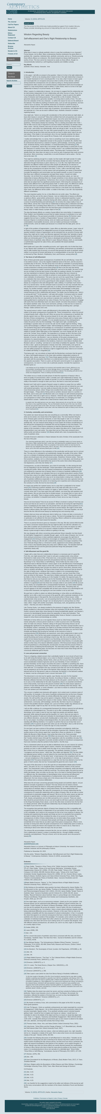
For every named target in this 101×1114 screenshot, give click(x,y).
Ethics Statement (11, 34)
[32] (71, 752)
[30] (49, 736)
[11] (47, 357)
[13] (44, 394)
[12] (62, 372)
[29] (32, 724)
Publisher (36, 1098)
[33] (32, 760)
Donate (65, 1098)
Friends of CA (13, 54)
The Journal (12, 22)
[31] (81, 738)
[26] (37, 633)
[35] (30, 836)
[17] (51, 463)
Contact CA (12, 38)
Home (10, 19)
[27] (64, 673)
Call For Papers (13, 24)
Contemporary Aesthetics (52, 1107)
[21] (81, 504)
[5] (70, 216)
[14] (37, 409)
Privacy (60, 1098)
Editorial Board (13, 40)
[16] (58, 448)
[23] (38, 583)
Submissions (12, 30)
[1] (76, 144)
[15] (48, 432)
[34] (75, 762)
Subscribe (11, 43)
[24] (74, 583)
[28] (61, 684)
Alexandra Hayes (56, 1092)
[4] (59, 209)
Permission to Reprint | (47, 1098)
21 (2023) (34, 19)
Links (55, 1098)
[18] (80, 471)
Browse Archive (10, 47)
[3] (53, 202)
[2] (36, 156)
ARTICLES (41, 19)
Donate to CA (12, 51)
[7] (43, 238)
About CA (11, 27)
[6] (27, 225)
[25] (66, 609)
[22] (34, 539)
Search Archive (12, 80)
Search (9, 86)
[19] (55, 483)
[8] (76, 254)
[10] (49, 350)
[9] (57, 267)
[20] (29, 487)
